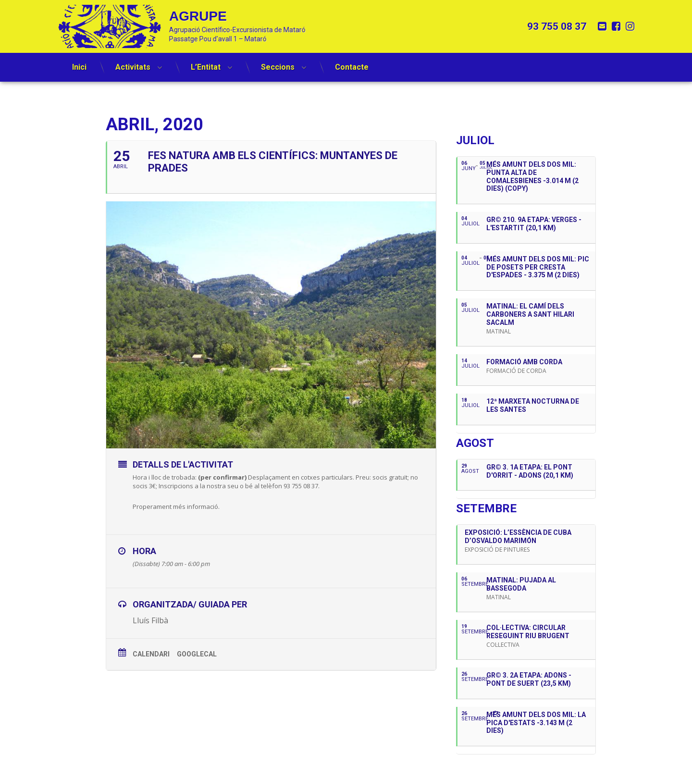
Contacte (352, 61)
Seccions (278, 61)
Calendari (151, 654)
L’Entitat (206, 61)
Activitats (132, 61)
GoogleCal (197, 654)
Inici (79, 61)
